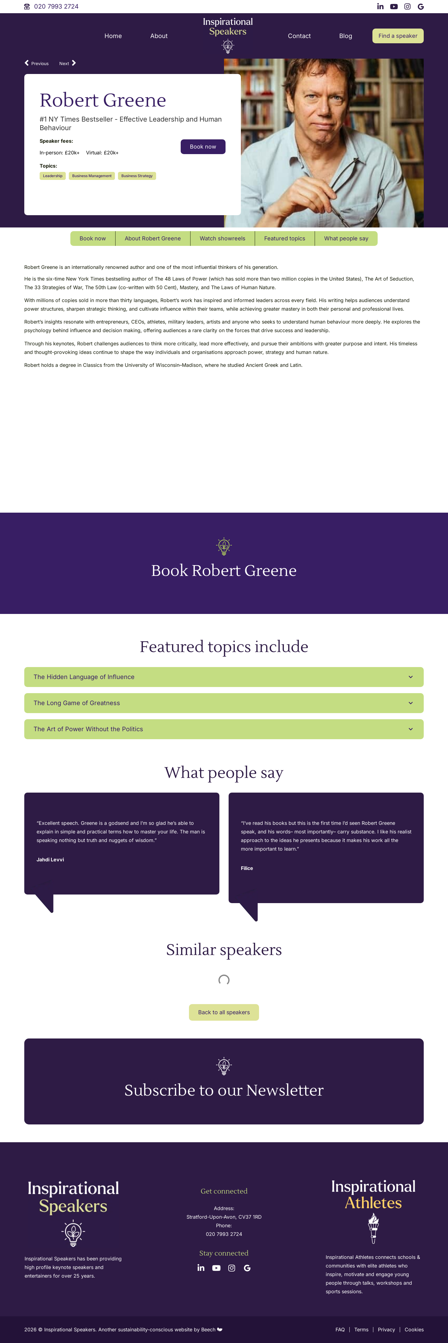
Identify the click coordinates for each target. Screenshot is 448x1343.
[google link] (421, 5)
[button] (224, 677)
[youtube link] (395, 5)
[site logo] (228, 35)
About (159, 36)
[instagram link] (408, 5)
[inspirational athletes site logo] (374, 1212)
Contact (299, 36)
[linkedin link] (381, 5)
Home (113, 36)
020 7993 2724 (224, 1234)
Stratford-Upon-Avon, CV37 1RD (224, 1217)
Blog (345, 36)
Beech (211, 1329)
